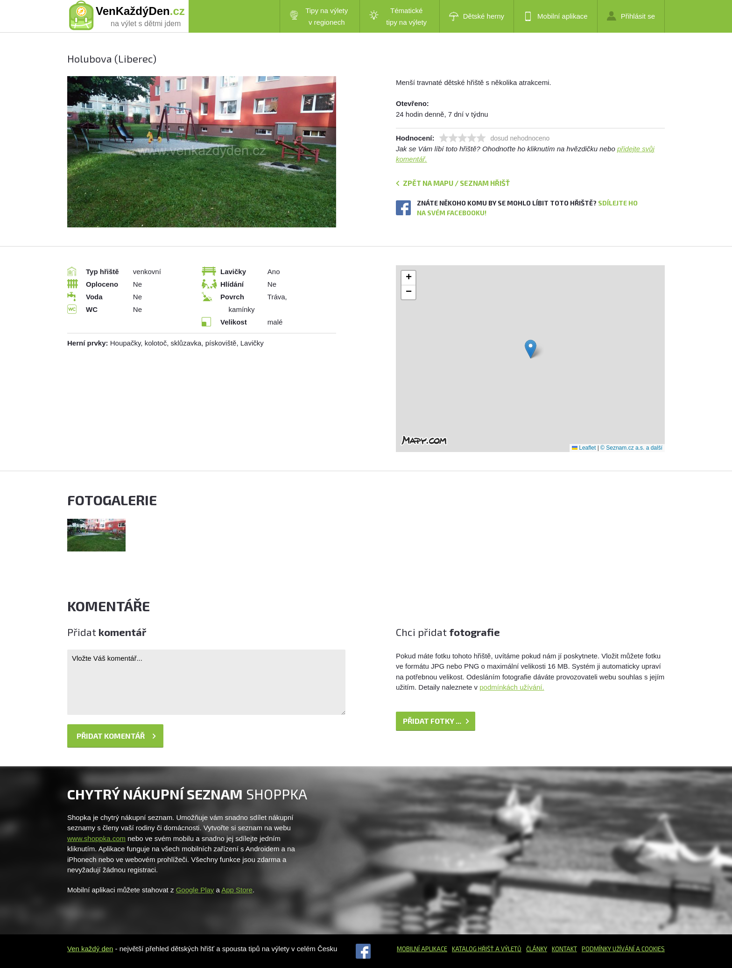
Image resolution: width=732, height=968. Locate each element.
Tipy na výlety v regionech (318, 16)
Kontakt (564, 949)
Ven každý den (90, 949)
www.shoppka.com (96, 838)
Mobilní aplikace (555, 16)
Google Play (195, 890)
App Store (237, 890)
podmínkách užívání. (511, 687)
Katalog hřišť (473, 949)
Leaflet (584, 448)
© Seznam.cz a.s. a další (631, 448)
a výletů (507, 949)
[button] (530, 349)
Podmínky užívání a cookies (623, 949)
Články (536, 949)
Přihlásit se (631, 16)
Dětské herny (476, 16)
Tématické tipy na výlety (398, 16)
